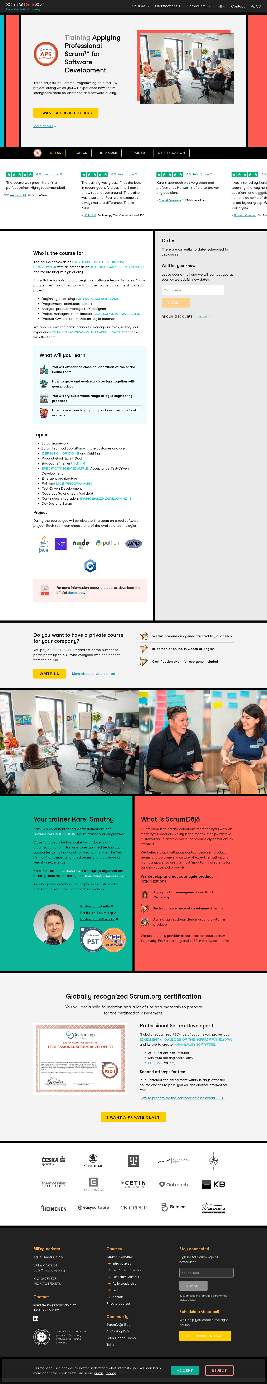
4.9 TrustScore (49, 180)
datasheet (76, 599)
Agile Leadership (124, 1290)
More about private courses (94, 680)
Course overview (119, 1263)
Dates (55, 159)
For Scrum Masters (126, 1283)
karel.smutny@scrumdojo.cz (54, 1311)
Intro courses (122, 1269)
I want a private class (66, 119)
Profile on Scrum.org (98, 919)
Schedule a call (205, 1342)
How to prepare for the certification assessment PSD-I (182, 1104)
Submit (176, 309)
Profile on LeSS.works (99, 925)
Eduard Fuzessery (170, 206)
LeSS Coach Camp (121, 1344)
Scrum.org (148, 947)
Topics (80, 159)
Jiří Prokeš (90, 221)
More (203, 322)
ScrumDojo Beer (119, 1331)
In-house (108, 159)
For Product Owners (127, 1276)
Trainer (137, 159)
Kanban (118, 1303)
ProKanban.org (170, 947)
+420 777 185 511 (46, 1316)
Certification (171, 159)
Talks (220, 9)
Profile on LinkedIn (96, 912)
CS (258, 9)
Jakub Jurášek (17, 201)
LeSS (193, 947)
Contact (238, 9)
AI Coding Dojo (118, 1338)
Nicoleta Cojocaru (245, 221)
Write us (49, 680)
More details (45, 132)
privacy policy (187, 1305)
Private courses (118, 1310)
